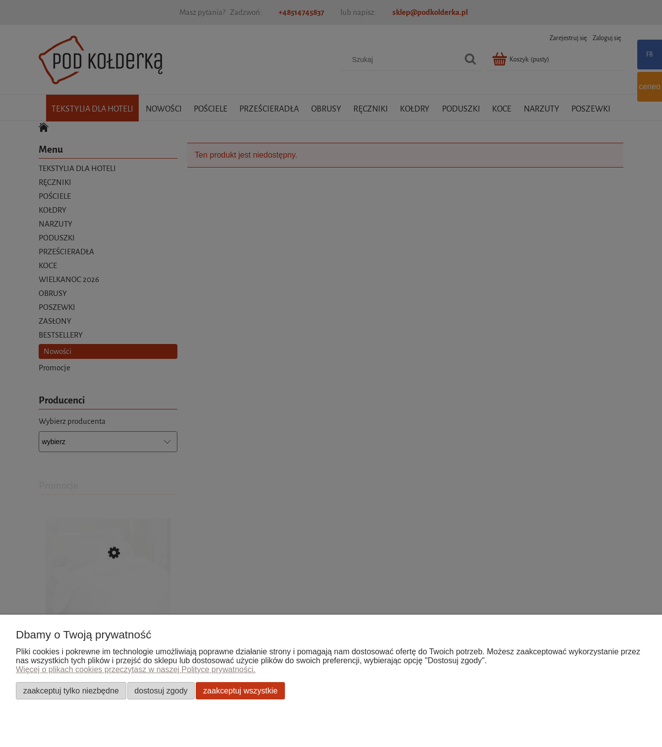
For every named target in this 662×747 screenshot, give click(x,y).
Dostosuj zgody (160, 690)
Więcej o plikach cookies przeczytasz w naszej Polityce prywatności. (136, 669)
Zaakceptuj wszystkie (240, 690)
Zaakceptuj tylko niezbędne (71, 690)
